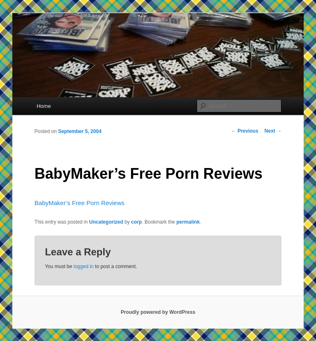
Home (44, 106)
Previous (244, 131)
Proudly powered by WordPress (158, 312)
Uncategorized (106, 222)
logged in (84, 266)
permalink (188, 222)
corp (136, 222)
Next (273, 131)
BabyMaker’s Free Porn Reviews (80, 202)
